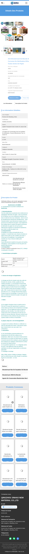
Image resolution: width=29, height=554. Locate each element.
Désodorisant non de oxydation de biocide (15, 369)
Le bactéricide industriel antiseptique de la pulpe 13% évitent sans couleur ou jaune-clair (21, 455)
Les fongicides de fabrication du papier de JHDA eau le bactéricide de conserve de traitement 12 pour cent (21, 480)
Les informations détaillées (7, 104)
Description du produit (21, 103)
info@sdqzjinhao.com (9, 507)
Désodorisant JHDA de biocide (11, 375)
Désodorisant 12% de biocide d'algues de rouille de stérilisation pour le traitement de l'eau (7, 480)
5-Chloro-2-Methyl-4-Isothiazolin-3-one (10, 248)
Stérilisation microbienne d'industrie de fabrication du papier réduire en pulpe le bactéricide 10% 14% (21, 406)
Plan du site (21, 551)
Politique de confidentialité (11, 551)
